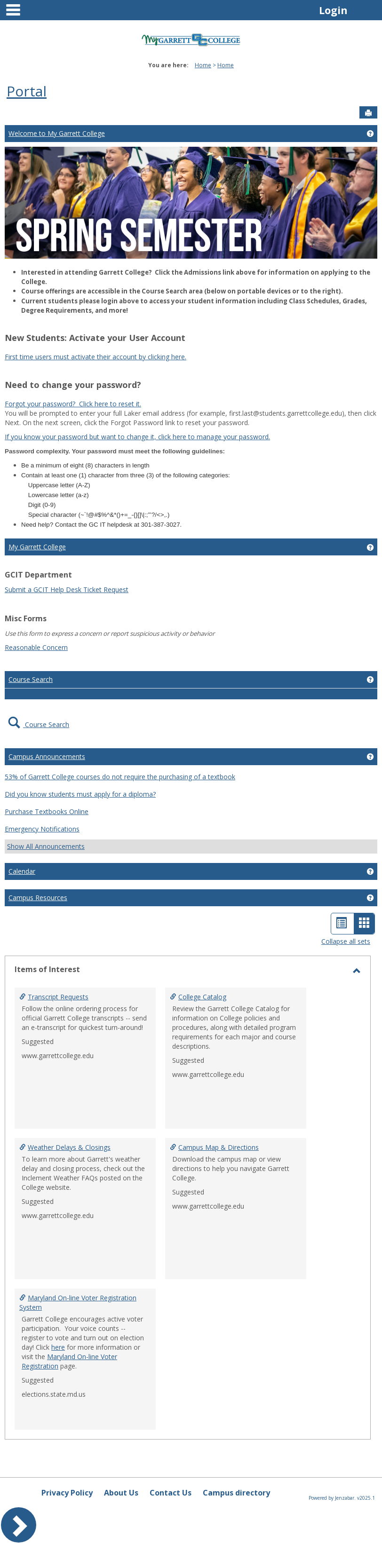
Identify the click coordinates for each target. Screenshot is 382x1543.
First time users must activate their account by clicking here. (95, 356)
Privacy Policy (67, 1493)
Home (203, 65)
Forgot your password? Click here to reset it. (73, 403)
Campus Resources (37, 897)
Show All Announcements (46, 846)
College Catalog (202, 996)
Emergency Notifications (42, 828)
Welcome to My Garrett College (56, 133)
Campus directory (236, 1493)
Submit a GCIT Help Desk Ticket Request (66, 589)
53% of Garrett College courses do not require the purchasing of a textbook (120, 776)
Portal (27, 91)
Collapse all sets (345, 941)
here (58, 1347)
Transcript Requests (58, 996)
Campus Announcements (46, 756)
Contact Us (170, 1493)
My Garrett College (37, 546)
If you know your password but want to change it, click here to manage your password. (137, 436)
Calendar (21, 871)
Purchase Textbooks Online (46, 811)
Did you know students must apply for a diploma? (80, 794)
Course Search (30, 679)
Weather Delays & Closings (69, 1147)
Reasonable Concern (36, 647)
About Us (121, 1493)
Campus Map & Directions (218, 1147)
